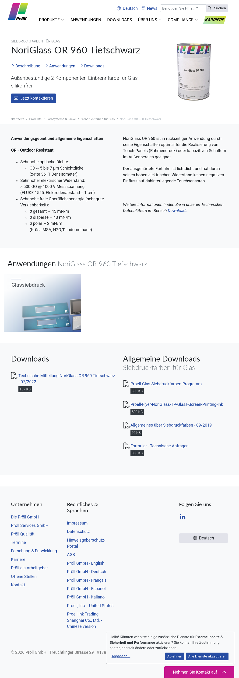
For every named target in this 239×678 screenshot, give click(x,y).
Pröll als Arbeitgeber (29, 568)
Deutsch (127, 8)
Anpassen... (121, 656)
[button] (51, 20)
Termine (18, 542)
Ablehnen (174, 656)
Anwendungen (60, 66)
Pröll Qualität (23, 534)
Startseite (17, 119)
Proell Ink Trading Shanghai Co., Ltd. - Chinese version (84, 620)
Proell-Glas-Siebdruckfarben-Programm (166, 384)
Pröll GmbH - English (85, 563)
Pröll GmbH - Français (87, 580)
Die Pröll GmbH (25, 517)
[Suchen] (183, 8)
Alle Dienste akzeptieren (207, 656)
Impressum (77, 523)
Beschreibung (26, 66)
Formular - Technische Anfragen (159, 446)
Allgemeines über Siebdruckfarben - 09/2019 (171, 425)
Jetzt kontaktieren (33, 98)
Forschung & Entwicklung (34, 551)
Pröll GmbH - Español (86, 588)
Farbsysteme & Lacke (61, 119)
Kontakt (18, 585)
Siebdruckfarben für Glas (98, 119)
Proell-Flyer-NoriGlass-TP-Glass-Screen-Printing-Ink (176, 404)
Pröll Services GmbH (29, 525)
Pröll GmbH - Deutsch (86, 571)
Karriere (18, 559)
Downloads (93, 66)
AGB (71, 554)
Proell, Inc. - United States (90, 605)
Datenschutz (78, 531)
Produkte (35, 119)
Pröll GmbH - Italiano (86, 597)
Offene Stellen (24, 576)
